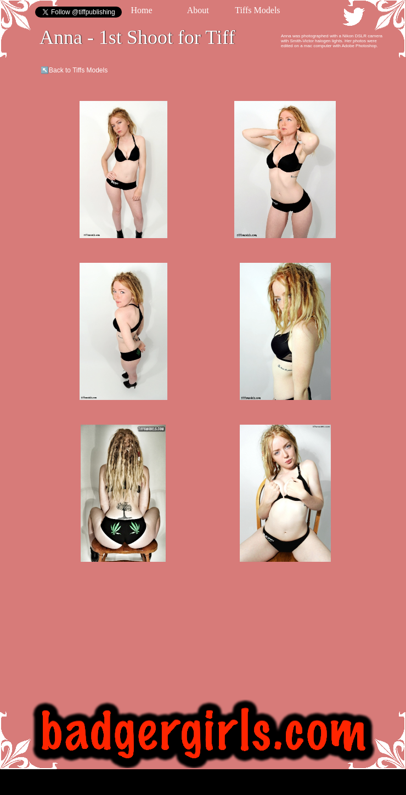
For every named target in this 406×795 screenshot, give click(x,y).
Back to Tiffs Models (78, 70)
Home (141, 10)
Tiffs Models (257, 10)
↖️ (45, 70)
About (198, 10)
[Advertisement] (221, 134)
